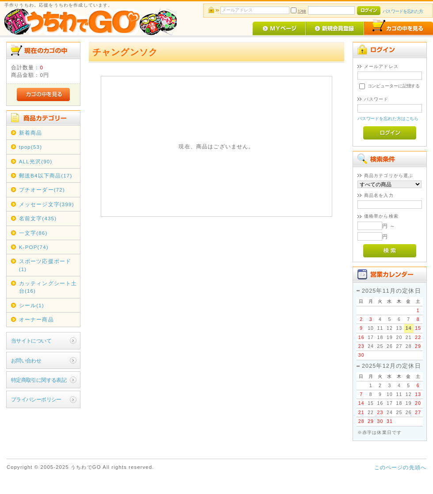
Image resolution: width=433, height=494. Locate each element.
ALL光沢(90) (36, 161)
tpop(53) (30, 147)
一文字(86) (33, 233)
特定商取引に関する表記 (39, 380)
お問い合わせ (26, 360)
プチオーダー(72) (42, 189)
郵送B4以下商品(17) (45, 175)
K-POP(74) (34, 247)
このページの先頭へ (400, 467)
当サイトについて (31, 340)
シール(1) (31, 305)
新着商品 (30, 133)
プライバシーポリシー (36, 399)
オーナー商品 (36, 319)
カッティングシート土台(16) (48, 287)
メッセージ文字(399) (46, 204)
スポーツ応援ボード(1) (45, 265)
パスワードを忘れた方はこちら (388, 118)
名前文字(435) (38, 218)
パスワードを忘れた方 (403, 11)
